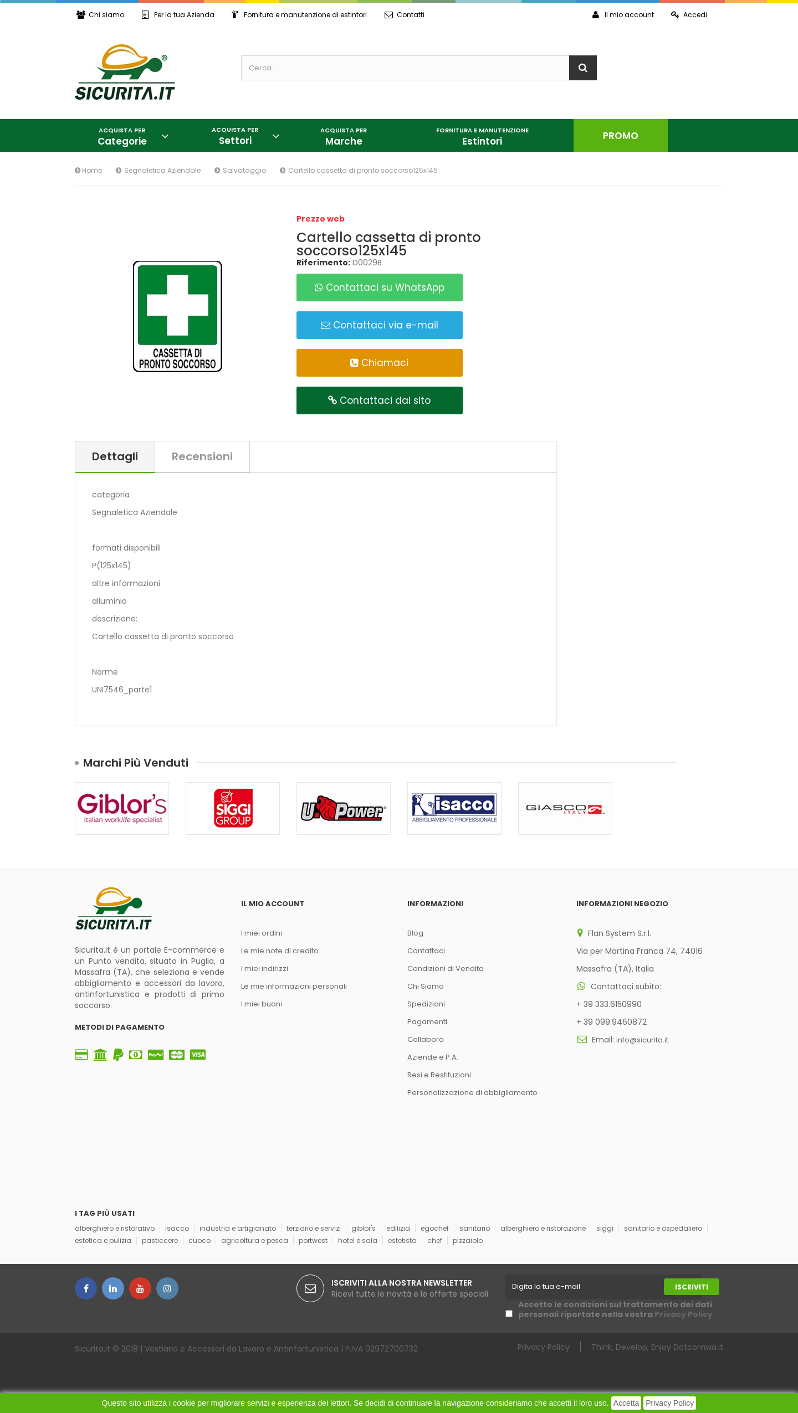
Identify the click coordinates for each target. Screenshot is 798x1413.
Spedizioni (426, 1004)
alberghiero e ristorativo (115, 1228)
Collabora (425, 1039)
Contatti (407, 15)
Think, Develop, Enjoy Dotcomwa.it (657, 1347)
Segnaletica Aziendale (162, 170)
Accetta (626, 1403)
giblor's (363, 1228)
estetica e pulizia (103, 1240)
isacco (177, 1228)
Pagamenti (427, 1021)
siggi (604, 1228)
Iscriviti (691, 1287)
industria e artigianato (238, 1228)
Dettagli (115, 456)
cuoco (199, 1240)
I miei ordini (261, 933)
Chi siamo (100, 15)
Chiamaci (379, 362)
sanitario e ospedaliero (663, 1228)
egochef (435, 1228)
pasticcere (160, 1240)
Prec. (694, 762)
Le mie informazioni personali (294, 986)
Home (88, 170)
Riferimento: (323, 263)
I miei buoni (261, 1004)
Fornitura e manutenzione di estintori (301, 15)
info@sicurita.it (642, 1040)
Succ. (715, 762)
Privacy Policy (670, 1403)
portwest (313, 1240)
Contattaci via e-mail (379, 325)
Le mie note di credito (280, 951)
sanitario (474, 1228)
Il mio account (621, 15)
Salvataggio (244, 170)
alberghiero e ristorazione (543, 1228)
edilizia (398, 1228)
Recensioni (202, 456)
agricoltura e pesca (254, 1240)
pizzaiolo (468, 1240)
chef (434, 1240)
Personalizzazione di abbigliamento (472, 1092)
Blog (415, 933)
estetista (402, 1240)
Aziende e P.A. (432, 1057)
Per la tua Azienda (178, 15)
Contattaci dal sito (379, 400)
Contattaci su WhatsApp (379, 287)
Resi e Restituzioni (439, 1075)
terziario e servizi (314, 1228)
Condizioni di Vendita (445, 968)
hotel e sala (357, 1240)
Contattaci (426, 951)
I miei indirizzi (264, 968)
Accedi (689, 15)
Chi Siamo (425, 986)
